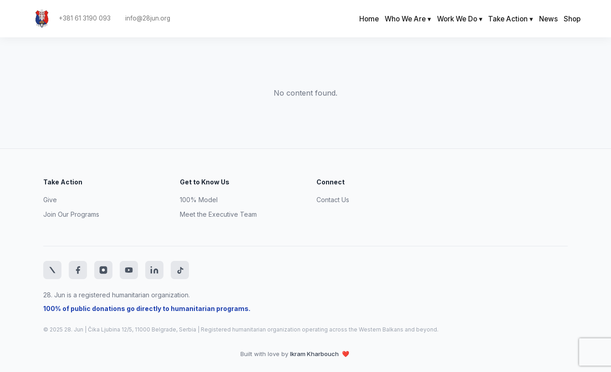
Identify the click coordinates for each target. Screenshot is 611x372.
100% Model (199, 200)
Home (369, 19)
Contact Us (332, 200)
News (548, 19)
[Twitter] (52, 270)
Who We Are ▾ (408, 19)
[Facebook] (78, 270)
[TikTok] (180, 270)
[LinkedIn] (154, 270)
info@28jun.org (147, 18)
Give (50, 200)
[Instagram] (103, 270)
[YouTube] (129, 270)
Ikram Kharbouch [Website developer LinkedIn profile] (315, 353)
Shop (572, 19)
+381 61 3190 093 (85, 18)
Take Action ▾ (510, 19)
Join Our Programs (71, 214)
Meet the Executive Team (218, 214)
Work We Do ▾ (460, 19)
